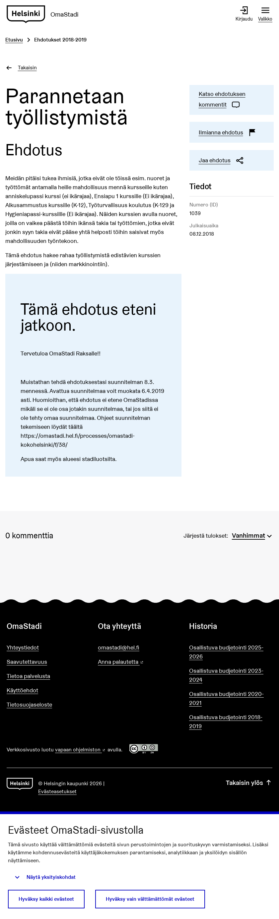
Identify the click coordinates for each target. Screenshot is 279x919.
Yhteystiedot (23, 647)
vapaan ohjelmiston (80, 749)
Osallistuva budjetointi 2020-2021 (226, 698)
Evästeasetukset (57, 791)
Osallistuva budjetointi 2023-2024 (226, 675)
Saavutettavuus (27, 661)
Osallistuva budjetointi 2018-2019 (225, 721)
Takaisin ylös (249, 782)
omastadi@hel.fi (118, 647)
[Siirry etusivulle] (45, 14)
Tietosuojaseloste (29, 704)
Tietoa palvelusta (28, 676)
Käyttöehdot (22, 690)
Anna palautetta (139, 662)
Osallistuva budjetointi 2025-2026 (226, 652)
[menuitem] (253, 534)
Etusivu (14, 39)
